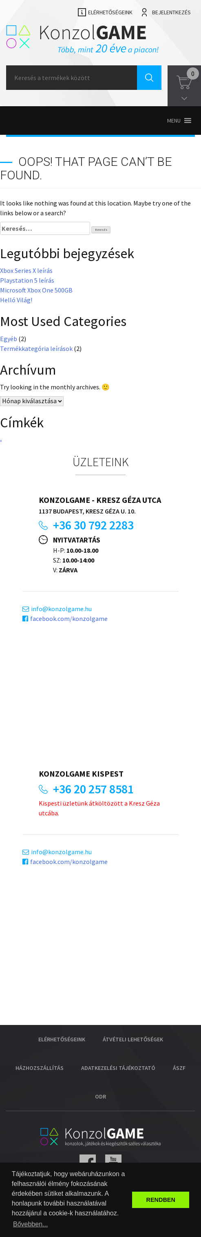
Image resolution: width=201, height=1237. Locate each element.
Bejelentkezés (171, 12)
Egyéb (8, 339)
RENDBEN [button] (160, 1200)
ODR (100, 1096)
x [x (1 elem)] (1, 440)
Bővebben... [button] (30, 1224)
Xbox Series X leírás (26, 270)
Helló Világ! (16, 300)
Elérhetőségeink (110, 12)
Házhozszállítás (39, 1068)
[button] (174, 120)
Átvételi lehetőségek (133, 1039)
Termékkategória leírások (36, 348)
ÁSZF (179, 1068)
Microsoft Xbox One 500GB (36, 290)
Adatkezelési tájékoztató (118, 1068)
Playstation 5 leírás (27, 280)
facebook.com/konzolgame (69, 618)
